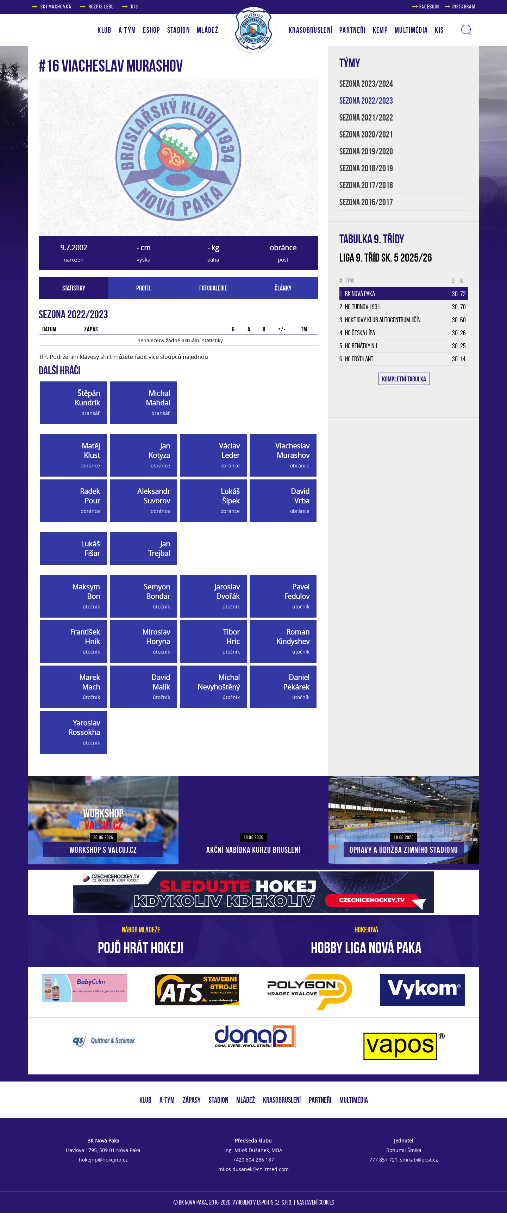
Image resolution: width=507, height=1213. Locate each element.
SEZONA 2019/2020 (366, 151)
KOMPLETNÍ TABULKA (404, 379)
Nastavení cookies (315, 1202)
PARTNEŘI (352, 30)
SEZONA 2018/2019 (366, 168)
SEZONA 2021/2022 (366, 117)
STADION (218, 1100)
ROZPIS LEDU (101, 7)
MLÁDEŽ (245, 1100)
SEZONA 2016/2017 (366, 202)
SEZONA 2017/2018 (366, 185)
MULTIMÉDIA (353, 1100)
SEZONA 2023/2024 (366, 83)
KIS (134, 7)
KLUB (145, 1100)
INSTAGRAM (463, 7)
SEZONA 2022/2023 (366, 100)
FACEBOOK (429, 7)
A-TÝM (167, 1100)
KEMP (380, 30)
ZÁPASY (192, 1100)
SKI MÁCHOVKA (55, 7)
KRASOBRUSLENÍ (310, 30)
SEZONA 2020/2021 (366, 134)
